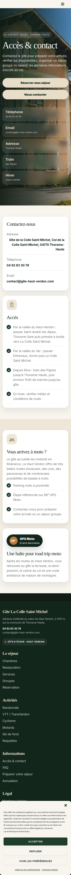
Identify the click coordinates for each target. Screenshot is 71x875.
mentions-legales (50, 869)
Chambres (9, 661)
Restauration (11, 667)
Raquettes (9, 741)
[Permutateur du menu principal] (63, 4)
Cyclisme (9, 721)
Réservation (10, 687)
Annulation (10, 781)
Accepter (35, 841)
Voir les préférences (35, 861)
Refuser (35, 851)
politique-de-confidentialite (27, 869)
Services (8, 674)
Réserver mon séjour (35, 83)
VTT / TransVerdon (15, 714)
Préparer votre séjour (17, 774)
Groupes (8, 681)
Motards (8, 727)
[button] (65, 805)
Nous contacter (35, 94)
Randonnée (10, 708)
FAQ (5, 767)
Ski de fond (10, 734)
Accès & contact (14, 761)
